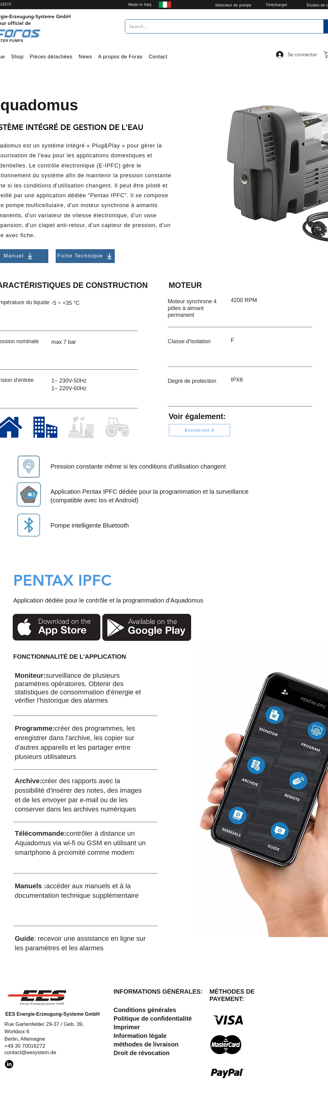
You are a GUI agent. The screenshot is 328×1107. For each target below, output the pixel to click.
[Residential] (45, 427)
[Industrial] (81, 427)
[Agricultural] (117, 427)
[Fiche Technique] (85, 256)
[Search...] (219, 26)
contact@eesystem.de (30, 1052)
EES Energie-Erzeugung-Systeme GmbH (52, 1014)
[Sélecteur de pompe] (233, 5)
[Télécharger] (276, 5)
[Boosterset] (199, 430)
